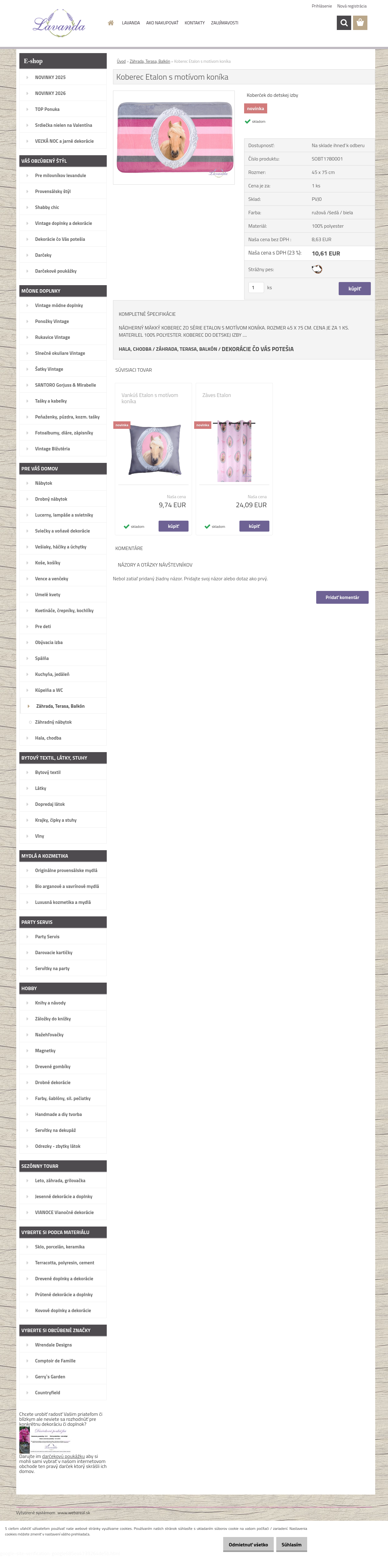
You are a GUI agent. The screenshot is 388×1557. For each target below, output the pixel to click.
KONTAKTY (195, 22)
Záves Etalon (217, 395)
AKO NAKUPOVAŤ (162, 22)
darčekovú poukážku (63, 1456)
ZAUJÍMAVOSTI (224, 22)
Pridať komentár (342, 597)
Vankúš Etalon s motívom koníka (150, 398)
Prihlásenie (322, 5)
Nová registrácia (352, 5)
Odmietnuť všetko (241, 1544)
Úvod (121, 61)
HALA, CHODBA (135, 349)
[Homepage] (110, 23)
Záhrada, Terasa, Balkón (150, 61)
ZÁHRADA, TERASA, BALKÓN (186, 349)
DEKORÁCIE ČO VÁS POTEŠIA (258, 349)
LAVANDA (131, 22)
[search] (344, 23)
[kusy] (256, 287)
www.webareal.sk (73, 1512)
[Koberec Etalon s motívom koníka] (174, 93)
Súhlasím (289, 1544)
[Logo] (59, 23)
